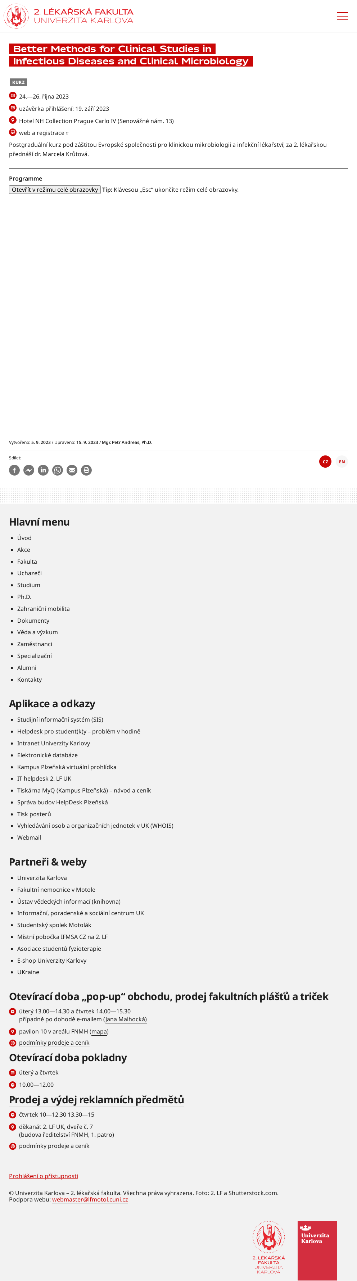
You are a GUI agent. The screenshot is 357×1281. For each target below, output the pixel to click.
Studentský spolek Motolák (54, 925)
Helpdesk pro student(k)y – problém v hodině (78, 731)
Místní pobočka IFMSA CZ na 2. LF (62, 937)
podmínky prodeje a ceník (54, 1042)
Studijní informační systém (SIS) (60, 719)
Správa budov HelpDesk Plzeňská (62, 802)
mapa (99, 1031)
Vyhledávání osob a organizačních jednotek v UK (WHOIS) (95, 826)
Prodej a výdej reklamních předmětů (96, 1099)
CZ (325, 462)
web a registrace (41, 133)
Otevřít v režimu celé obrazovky (55, 190)
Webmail (29, 837)
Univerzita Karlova (42, 878)
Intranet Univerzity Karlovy (53, 743)
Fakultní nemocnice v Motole (56, 890)
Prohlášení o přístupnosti (43, 1176)
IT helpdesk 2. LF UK (44, 778)
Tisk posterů (34, 814)
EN (342, 462)
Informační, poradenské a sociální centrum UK (80, 913)
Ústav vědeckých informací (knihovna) (69, 901)
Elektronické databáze (47, 755)
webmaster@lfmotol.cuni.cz (90, 1199)
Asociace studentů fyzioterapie (59, 949)
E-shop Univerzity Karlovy (51, 960)
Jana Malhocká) (126, 1019)
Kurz (18, 82)
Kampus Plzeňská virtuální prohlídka (67, 767)
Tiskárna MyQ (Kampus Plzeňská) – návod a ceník (84, 790)
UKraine (28, 972)
